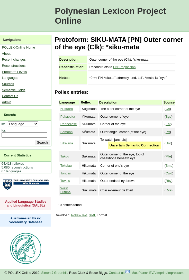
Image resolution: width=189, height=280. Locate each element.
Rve (169, 190)
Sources (8, 84)
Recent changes (13, 59)
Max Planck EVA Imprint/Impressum (157, 273)
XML (92, 215)
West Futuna (65, 190)
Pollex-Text (79, 215)
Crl (168, 109)
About (6, 53)
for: (4, 130)
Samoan (66, 132)
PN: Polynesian (124, 67)
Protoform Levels (14, 72)
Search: (10, 115)
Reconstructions (13, 66)
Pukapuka (67, 116)
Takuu (64, 156)
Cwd (169, 173)
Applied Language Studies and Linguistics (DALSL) (26, 203)
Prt (168, 132)
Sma (169, 165)
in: (4, 124)
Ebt (168, 124)
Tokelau (66, 165)
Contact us (119, 273)
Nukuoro (66, 109)
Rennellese (68, 124)
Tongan (65, 173)
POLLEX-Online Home (18, 47)
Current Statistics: (18, 155)
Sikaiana (66, 143)
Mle (168, 156)
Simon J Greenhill (54, 273)
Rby (169, 181)
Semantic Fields (13, 90)
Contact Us (10, 96)
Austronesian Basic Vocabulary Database (25, 220)
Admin (6, 102)
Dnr (168, 143)
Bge (169, 116)
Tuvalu (65, 181)
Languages (10, 78)
